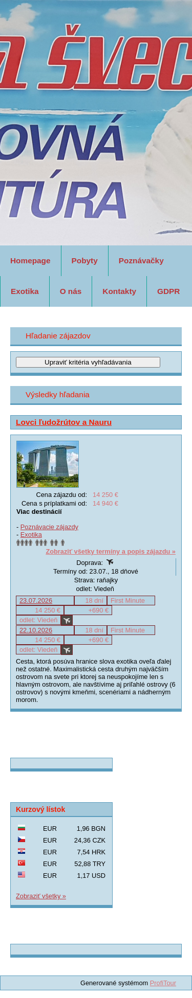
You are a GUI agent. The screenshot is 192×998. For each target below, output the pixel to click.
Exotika (25, 291)
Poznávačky (141, 260)
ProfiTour (163, 983)
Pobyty (85, 260)
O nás (71, 291)
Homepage (30, 260)
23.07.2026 (35, 600)
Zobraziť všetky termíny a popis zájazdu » (111, 551)
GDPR (168, 291)
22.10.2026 (35, 630)
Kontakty (119, 291)
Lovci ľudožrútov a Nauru (64, 422)
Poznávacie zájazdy (49, 527)
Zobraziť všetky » (41, 896)
